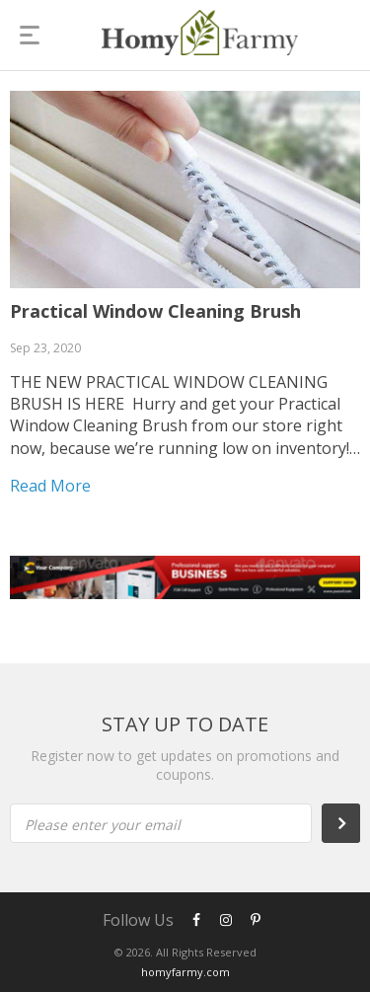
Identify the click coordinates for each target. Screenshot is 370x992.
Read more (50, 485)
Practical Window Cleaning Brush (155, 311)
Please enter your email (103, 824)
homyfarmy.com (185, 971)
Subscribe (351, 823)
